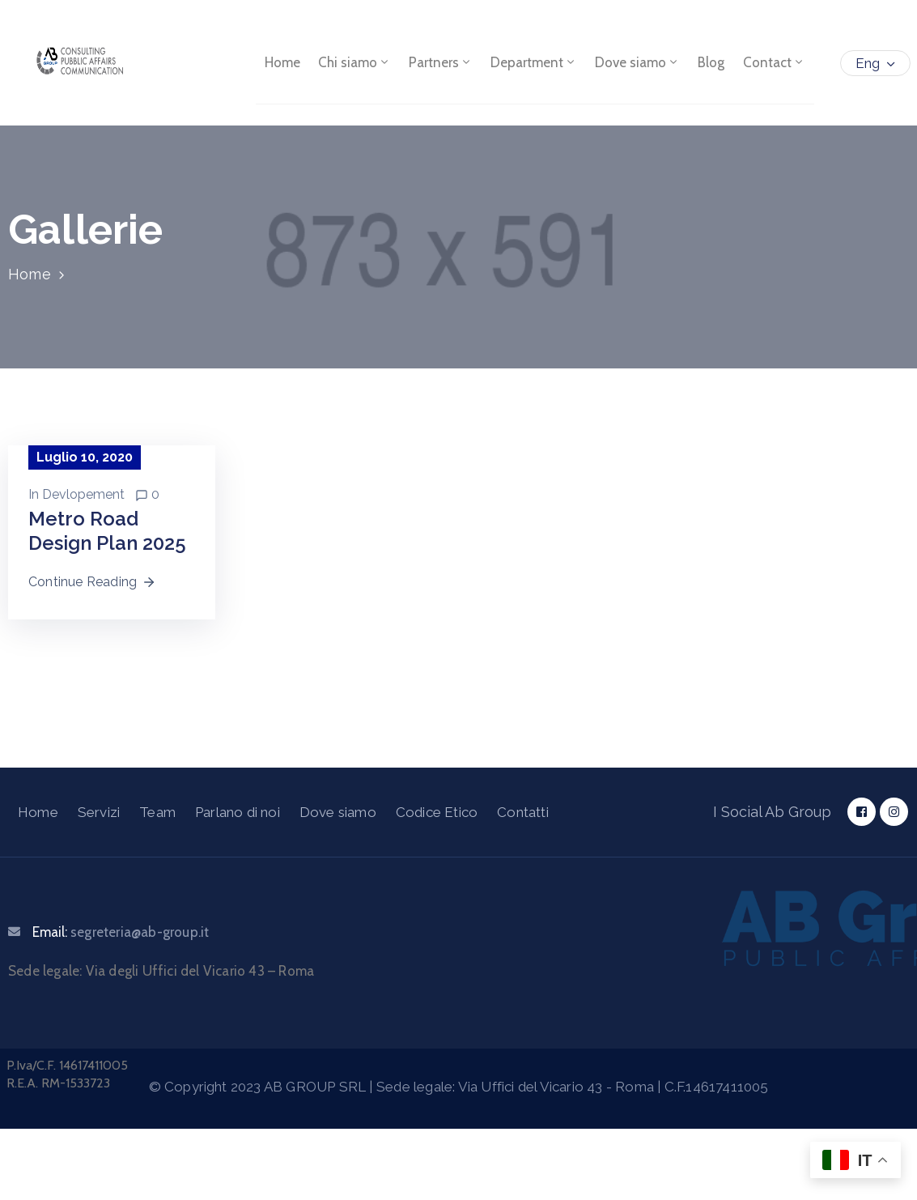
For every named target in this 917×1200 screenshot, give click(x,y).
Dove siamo (638, 63)
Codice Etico (437, 812)
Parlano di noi (237, 812)
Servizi (99, 812)
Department (534, 63)
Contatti (523, 812)
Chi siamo (355, 63)
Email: (120, 932)
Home (283, 63)
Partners (441, 63)
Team (157, 812)
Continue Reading (92, 581)
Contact (774, 63)
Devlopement (83, 494)
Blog (711, 63)
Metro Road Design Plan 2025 (107, 531)
